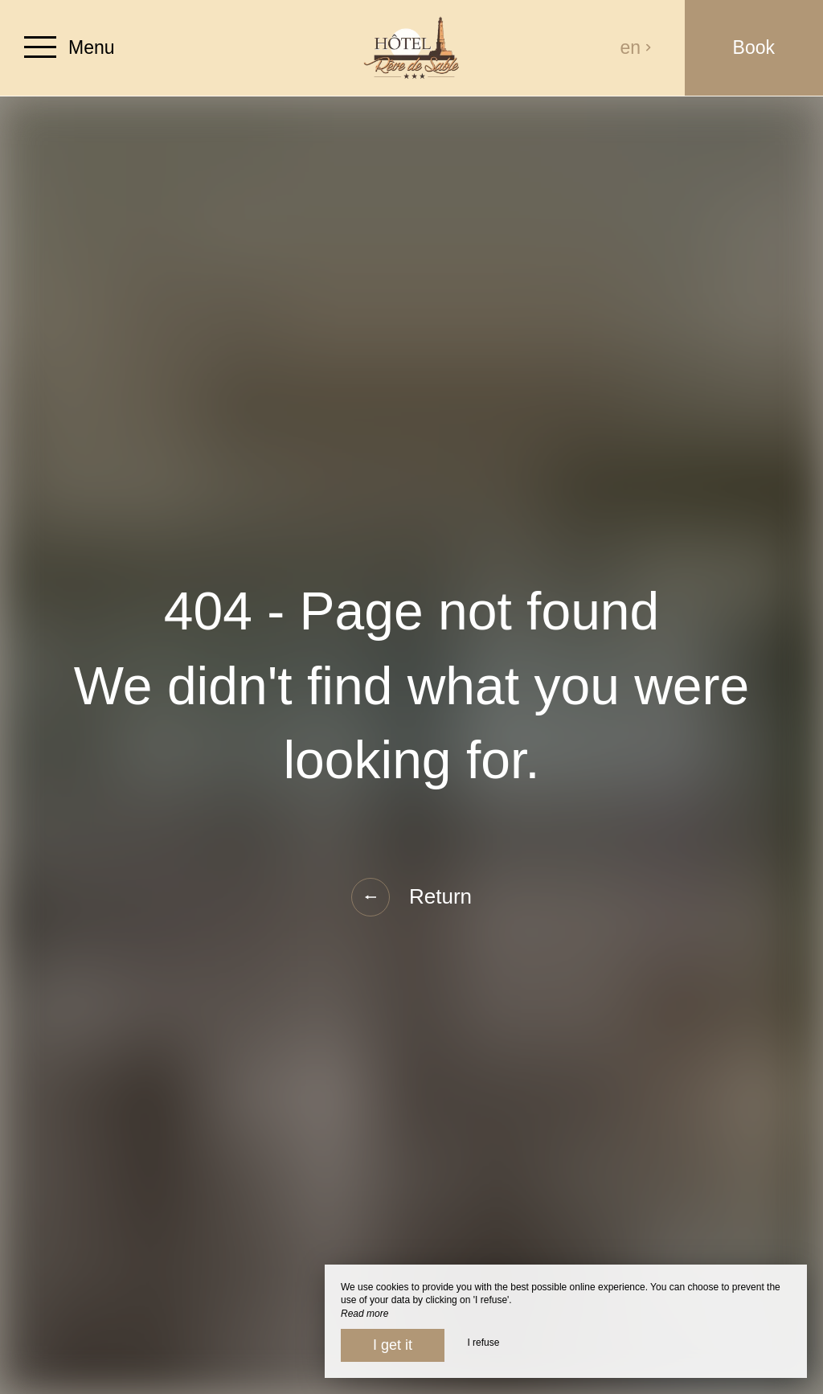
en (636, 47)
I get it (392, 1345)
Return (411, 897)
